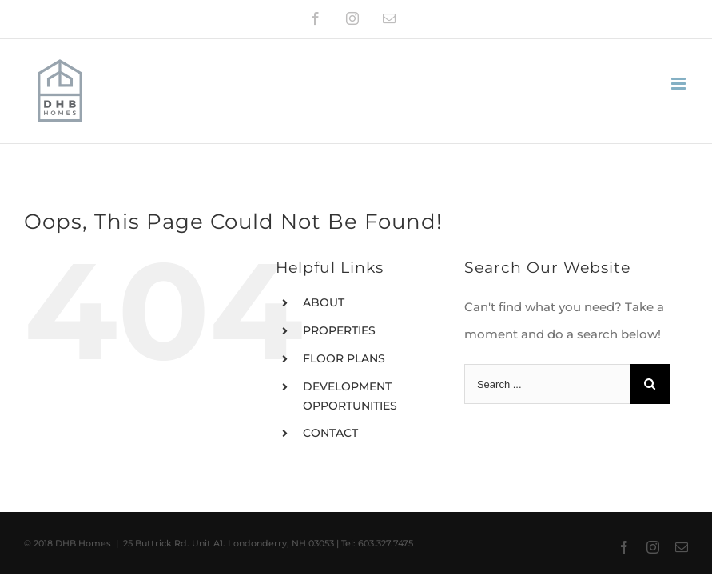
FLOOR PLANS (344, 358)
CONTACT (330, 433)
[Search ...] (547, 384)
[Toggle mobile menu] (679, 83)
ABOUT (323, 302)
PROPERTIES (339, 330)
